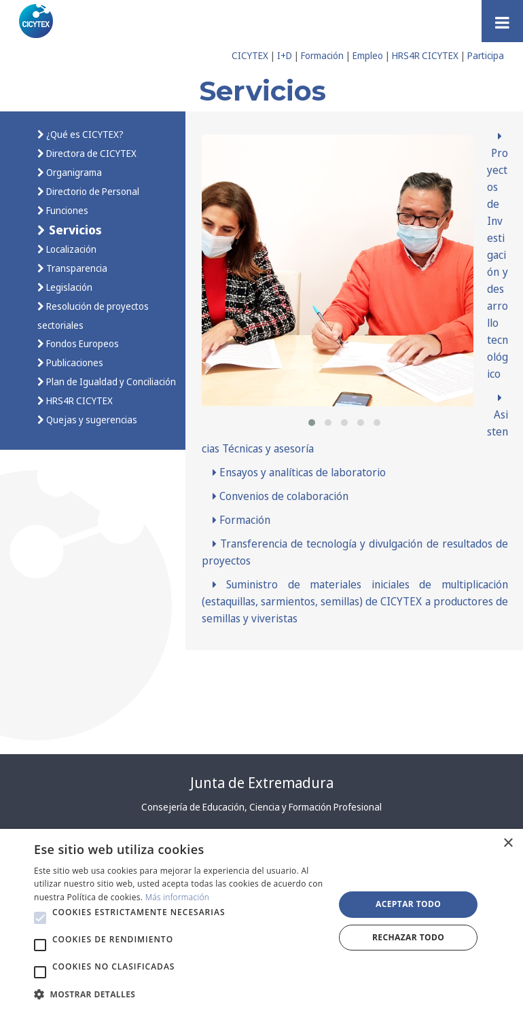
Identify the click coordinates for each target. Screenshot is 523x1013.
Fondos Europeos (81, 343)
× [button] (508, 843)
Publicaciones (73, 362)
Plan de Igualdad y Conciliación (110, 381)
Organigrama (73, 172)
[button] (312, 422)
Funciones (66, 210)
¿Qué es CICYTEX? (84, 134)
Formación (322, 55)
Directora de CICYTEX (90, 153)
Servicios (74, 229)
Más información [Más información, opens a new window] (177, 897)
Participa (485, 55)
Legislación (68, 287)
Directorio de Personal (91, 191)
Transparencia (75, 268)
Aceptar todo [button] (408, 904)
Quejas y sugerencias (90, 419)
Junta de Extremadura (261, 782)
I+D (284, 55)
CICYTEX (250, 55)
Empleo (368, 55)
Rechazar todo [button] (408, 937)
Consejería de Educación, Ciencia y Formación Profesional (261, 806)
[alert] (261, 921)
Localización (70, 249)
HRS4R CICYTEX (425, 55)
